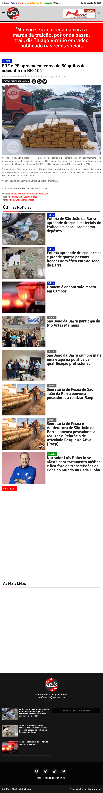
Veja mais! (9, 488)
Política (22, 3)
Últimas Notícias (17, 207)
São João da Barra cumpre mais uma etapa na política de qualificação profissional (74, 359)
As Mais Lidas (14, 583)
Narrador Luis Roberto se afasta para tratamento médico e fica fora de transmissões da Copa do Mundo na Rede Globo (74, 464)
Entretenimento (34, 3)
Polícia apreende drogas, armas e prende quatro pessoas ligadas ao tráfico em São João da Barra (74, 259)
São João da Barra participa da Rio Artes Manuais (73, 323)
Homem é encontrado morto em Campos (71, 289)
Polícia (14, 3)
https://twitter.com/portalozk (25, 197)
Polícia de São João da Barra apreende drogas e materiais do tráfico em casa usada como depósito (74, 224)
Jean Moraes (94, 789)
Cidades (5, 3)
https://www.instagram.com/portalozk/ (30, 194)
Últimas (57, 3)
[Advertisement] (22, 536)
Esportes (47, 3)
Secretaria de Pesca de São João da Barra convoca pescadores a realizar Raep (70, 393)
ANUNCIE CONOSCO (55, 778)
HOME (38, 778)
